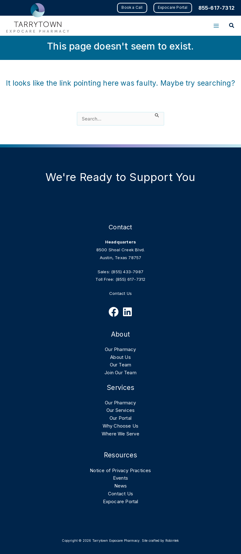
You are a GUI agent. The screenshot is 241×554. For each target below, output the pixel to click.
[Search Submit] (157, 115)
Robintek (172, 540)
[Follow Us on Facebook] (114, 312)
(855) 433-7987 (127, 271)
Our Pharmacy (120, 349)
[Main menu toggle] (216, 26)
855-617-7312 (216, 8)
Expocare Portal (120, 501)
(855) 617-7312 (130, 279)
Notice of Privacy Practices (120, 470)
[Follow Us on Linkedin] (127, 312)
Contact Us (120, 293)
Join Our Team (120, 373)
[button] (131, 8)
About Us (120, 357)
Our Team (120, 365)
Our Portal (120, 418)
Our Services (120, 410)
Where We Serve (120, 434)
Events (120, 478)
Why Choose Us (121, 426)
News (120, 486)
